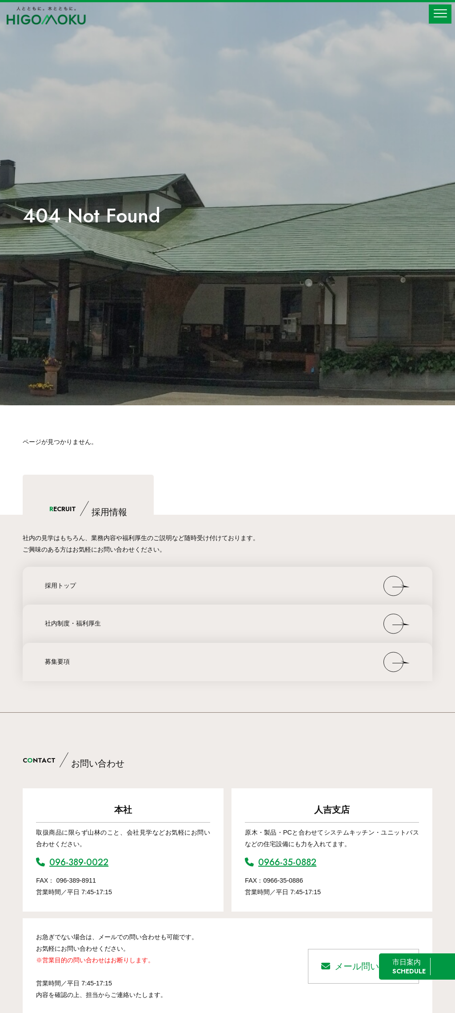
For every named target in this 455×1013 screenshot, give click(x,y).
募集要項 (57, 661)
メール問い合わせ (363, 966)
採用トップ (60, 585)
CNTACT (73, 760)
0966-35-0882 (280, 862)
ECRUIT (88, 508)
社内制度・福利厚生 (73, 623)
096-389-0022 (72, 862)
